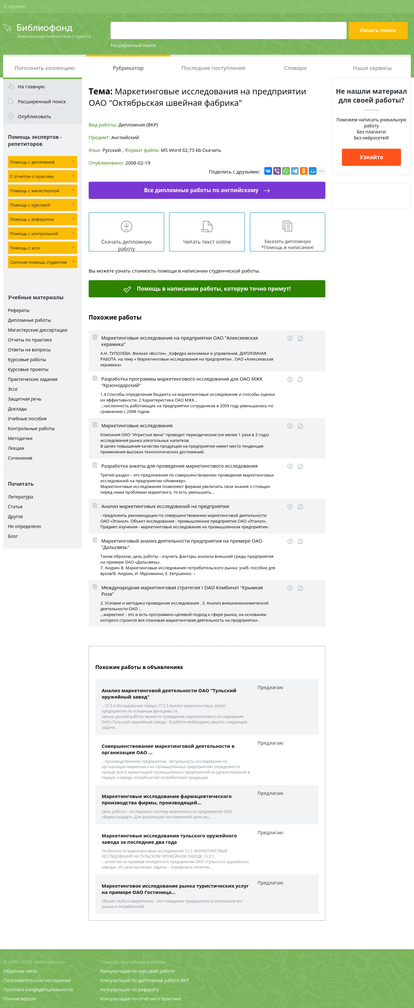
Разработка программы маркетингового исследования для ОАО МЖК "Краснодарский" (181, 381)
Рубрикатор (128, 67)
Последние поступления (213, 67)
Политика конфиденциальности (38, 989)
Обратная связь (20, 971)
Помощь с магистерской (34, 190)
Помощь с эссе (25, 248)
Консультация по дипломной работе (140, 980)
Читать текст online (207, 241)
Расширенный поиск (133, 45)
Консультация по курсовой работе (137, 971)
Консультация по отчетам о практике (140, 999)
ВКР (184, 980)
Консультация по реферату (129, 989)
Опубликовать (34, 116)
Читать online (300, 338)
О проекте (14, 6)
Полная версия (19, 999)
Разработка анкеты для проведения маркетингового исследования (179, 466)
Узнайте (371, 157)
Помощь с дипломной (32, 162)
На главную (31, 86)
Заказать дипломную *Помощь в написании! (287, 244)
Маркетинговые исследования (137, 425)
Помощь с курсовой (30, 205)
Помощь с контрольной (34, 233)
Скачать (211, 150)
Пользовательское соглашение (37, 980)
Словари (295, 67)
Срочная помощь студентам (38, 262)
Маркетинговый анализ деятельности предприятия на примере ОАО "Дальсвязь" (181, 544)
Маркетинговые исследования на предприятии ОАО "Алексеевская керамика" (179, 341)
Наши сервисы (372, 67)
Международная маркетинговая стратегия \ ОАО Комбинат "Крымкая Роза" (182, 590)
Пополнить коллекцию (45, 67)
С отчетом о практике (32, 176)
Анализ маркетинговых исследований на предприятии (165, 506)
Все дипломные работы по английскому (201, 190)
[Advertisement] (42, 652)
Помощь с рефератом (32, 219)
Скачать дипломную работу (126, 245)
